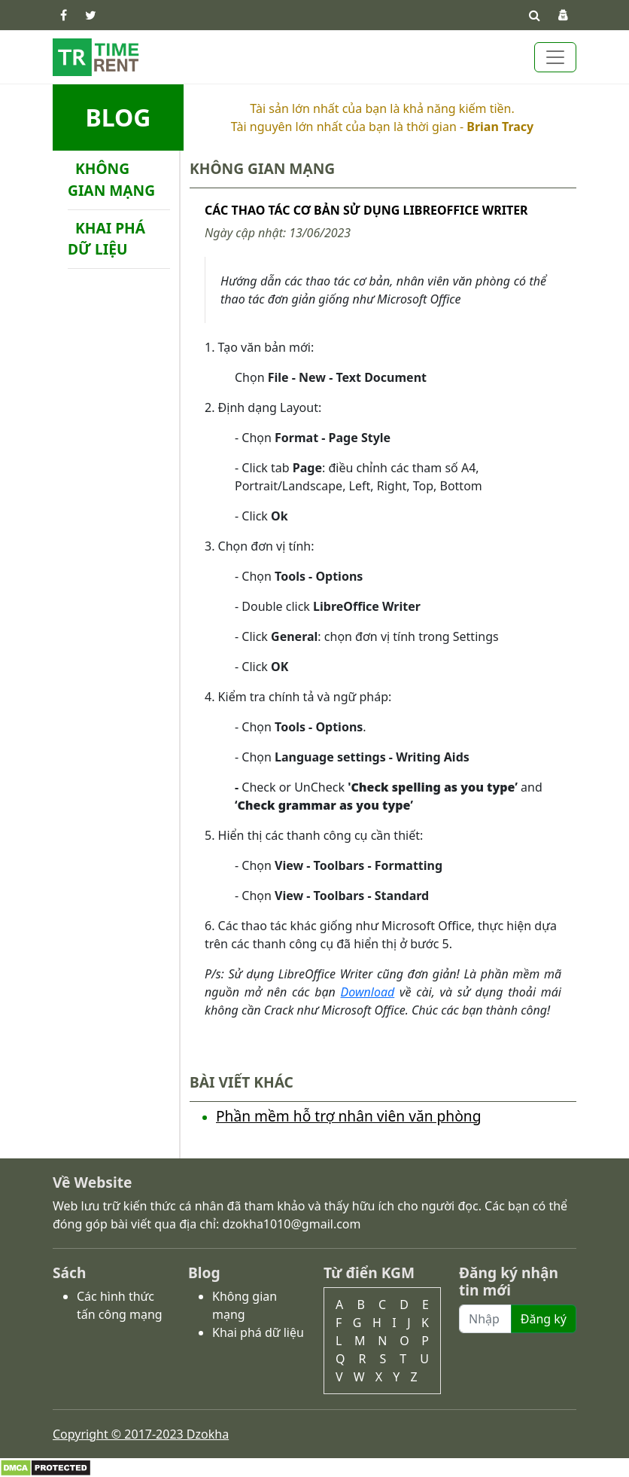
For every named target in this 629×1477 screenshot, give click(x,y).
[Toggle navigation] (555, 57)
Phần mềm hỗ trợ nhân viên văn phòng (348, 1116)
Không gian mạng (111, 179)
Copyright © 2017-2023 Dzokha (141, 1434)
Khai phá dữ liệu (106, 239)
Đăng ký (544, 1319)
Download (368, 992)
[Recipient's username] (485, 1319)
